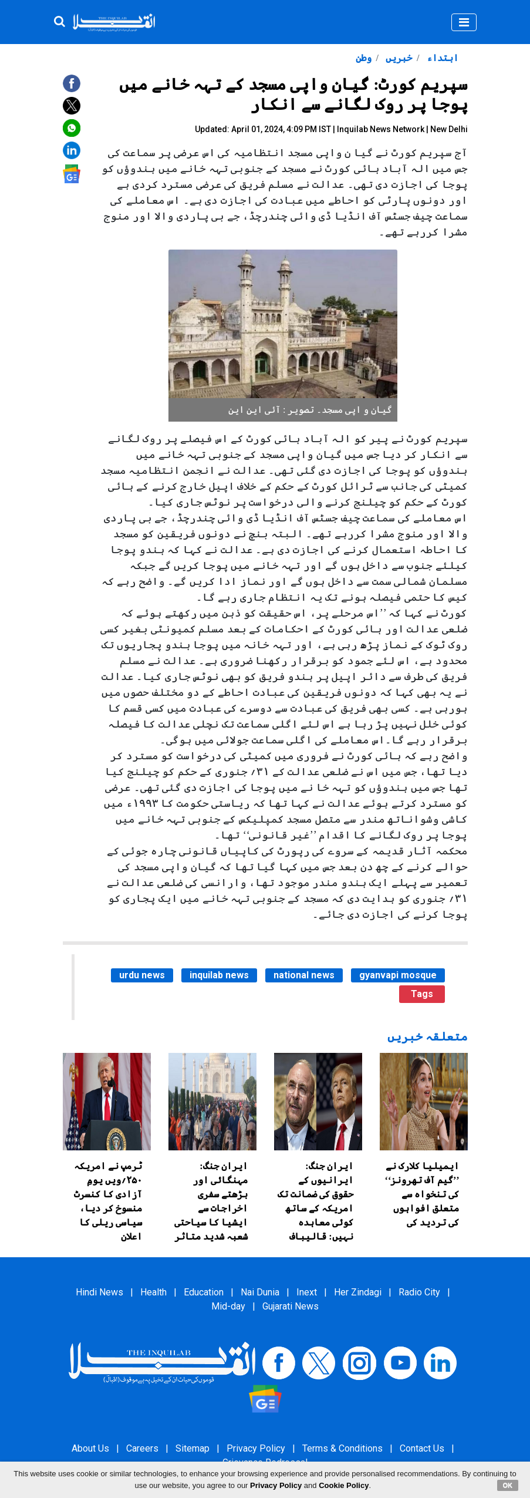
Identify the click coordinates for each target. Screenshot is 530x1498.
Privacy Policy (256, 1448)
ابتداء (441, 58)
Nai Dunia (260, 1292)
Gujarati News (290, 1306)
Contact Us (422, 1448)
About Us (90, 1448)
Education (204, 1292)
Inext (306, 1292)
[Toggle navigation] (464, 22)
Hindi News (99, 1292)
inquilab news (219, 975)
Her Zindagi (358, 1292)
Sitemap (192, 1448)
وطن (364, 58)
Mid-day (228, 1306)
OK (508, 1485)
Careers (142, 1448)
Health (153, 1292)
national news (304, 975)
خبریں (397, 58)
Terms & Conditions (342, 1448)
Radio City (419, 1292)
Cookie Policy (344, 1485)
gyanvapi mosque (398, 975)
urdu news (142, 975)
